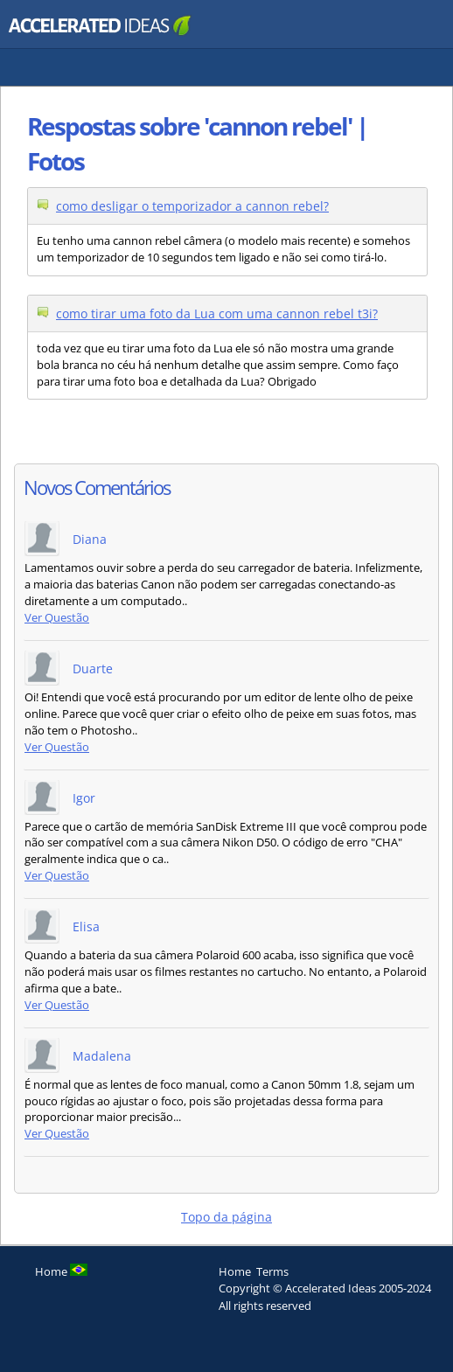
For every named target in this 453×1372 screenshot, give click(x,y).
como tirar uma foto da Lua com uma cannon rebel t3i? (217, 313)
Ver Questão (56, 617)
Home (235, 1271)
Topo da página (226, 1216)
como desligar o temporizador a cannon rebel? (192, 206)
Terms (272, 1271)
